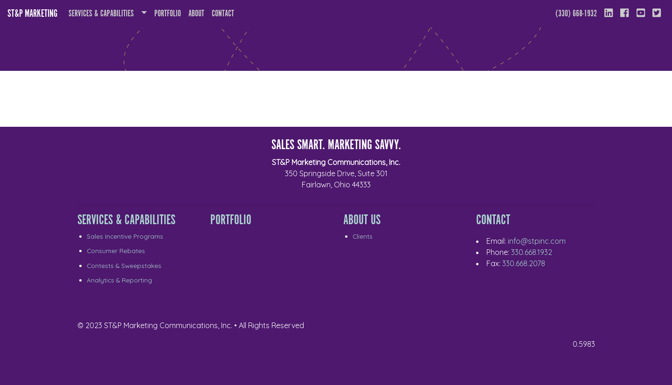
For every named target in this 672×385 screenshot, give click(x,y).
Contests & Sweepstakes (124, 265)
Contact (223, 14)
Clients (363, 236)
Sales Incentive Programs (125, 236)
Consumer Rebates (116, 250)
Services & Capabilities (101, 14)
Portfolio (167, 14)
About (198, 13)
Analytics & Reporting (119, 280)
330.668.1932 (531, 252)
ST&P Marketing (32, 14)
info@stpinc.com (537, 241)
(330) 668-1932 (576, 14)
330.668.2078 (523, 263)
